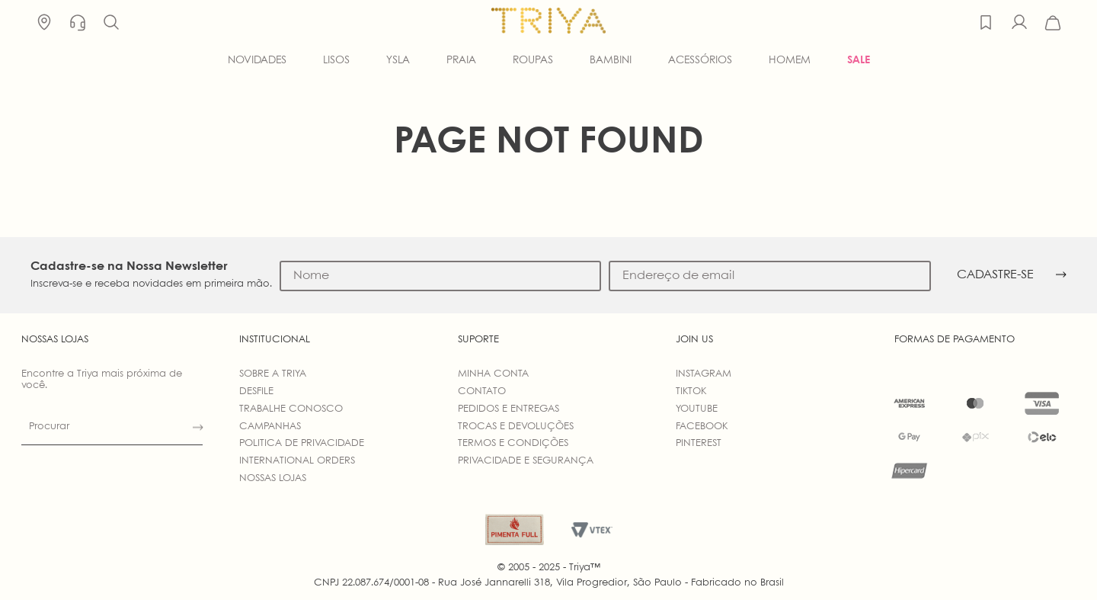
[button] (111, 23)
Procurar (49, 427)
